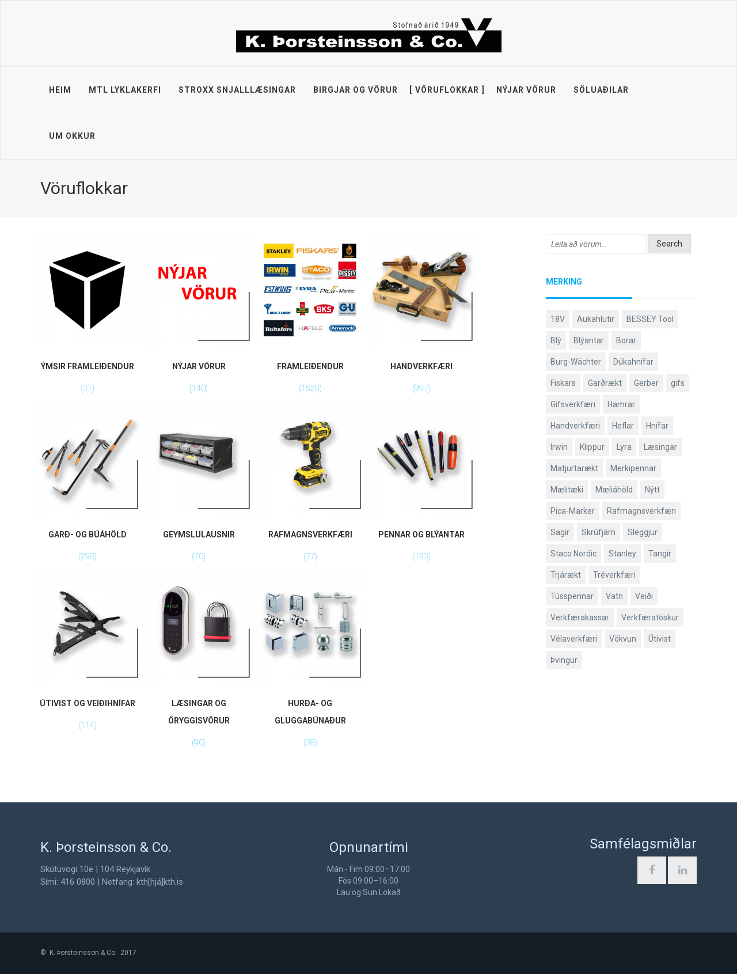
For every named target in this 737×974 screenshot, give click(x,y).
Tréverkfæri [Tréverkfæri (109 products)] (614, 574)
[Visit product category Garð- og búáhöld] (87, 487)
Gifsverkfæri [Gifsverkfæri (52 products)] (572, 404)
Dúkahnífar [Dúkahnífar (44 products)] (633, 361)
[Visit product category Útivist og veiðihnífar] (87, 655)
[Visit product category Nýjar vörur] (198, 318)
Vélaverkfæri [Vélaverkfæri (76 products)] (573, 638)
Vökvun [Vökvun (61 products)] (622, 638)
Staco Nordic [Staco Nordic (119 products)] (573, 553)
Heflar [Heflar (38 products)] (623, 425)
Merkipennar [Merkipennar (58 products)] (633, 468)
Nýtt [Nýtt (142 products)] (652, 489)
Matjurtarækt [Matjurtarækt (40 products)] (574, 468)
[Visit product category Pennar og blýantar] (421, 487)
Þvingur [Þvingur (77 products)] (564, 660)
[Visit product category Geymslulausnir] (198, 487)
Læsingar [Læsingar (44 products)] (660, 447)
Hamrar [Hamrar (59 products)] (621, 404)
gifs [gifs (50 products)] (678, 383)
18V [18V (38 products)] (557, 319)
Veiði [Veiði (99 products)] (644, 596)
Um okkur (72, 136)
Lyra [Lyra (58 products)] (624, 447)
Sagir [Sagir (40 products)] (559, 532)
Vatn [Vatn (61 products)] (614, 596)
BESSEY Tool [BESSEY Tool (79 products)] (650, 319)
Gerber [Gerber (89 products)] (646, 383)
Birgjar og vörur (355, 89)
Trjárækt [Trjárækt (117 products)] (565, 574)
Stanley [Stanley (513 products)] (622, 553)
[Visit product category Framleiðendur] (310, 318)
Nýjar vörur (526, 89)
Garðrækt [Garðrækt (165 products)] (605, 383)
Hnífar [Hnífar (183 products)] (657, 425)
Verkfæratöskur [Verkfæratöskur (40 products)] (650, 617)
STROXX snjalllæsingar (237, 89)
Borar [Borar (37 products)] (626, 340)
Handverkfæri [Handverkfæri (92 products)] (575, 425)
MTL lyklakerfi (125, 89)
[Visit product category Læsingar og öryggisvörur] (198, 663)
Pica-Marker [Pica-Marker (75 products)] (572, 511)
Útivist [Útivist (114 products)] (659, 638)
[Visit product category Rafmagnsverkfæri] (310, 487)
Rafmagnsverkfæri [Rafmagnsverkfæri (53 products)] (641, 511)
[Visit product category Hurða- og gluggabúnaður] (310, 663)
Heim (60, 89)
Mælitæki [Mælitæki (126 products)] (566, 489)
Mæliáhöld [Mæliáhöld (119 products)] (614, 489)
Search (669, 243)
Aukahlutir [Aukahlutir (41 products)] (595, 319)
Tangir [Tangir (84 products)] (659, 553)
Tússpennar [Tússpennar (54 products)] (572, 596)
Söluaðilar (601, 89)
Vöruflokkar (447, 89)
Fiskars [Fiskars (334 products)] (563, 383)
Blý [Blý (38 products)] (555, 340)
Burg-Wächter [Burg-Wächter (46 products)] (575, 361)
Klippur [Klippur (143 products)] (592, 447)
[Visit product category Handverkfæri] (421, 318)
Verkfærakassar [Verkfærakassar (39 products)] (579, 617)
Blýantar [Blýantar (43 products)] (588, 340)
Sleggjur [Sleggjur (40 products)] (643, 532)
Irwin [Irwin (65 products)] (559, 447)
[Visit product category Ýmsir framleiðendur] (87, 318)
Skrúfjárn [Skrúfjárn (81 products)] (599, 532)
